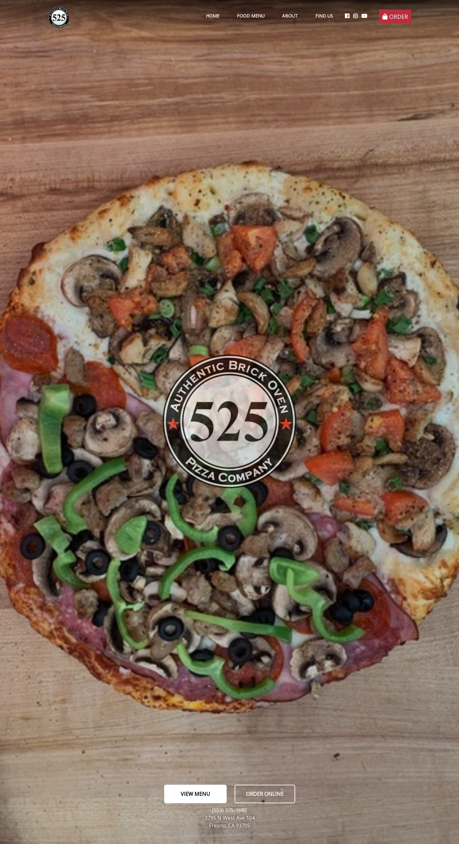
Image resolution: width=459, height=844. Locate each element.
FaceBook (195, 835)
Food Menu (251, 16)
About (290, 16)
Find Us (324, 16)
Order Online (265, 793)
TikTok (265, 835)
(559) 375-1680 (229, 810)
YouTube (245, 835)
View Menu (195, 793)
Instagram (221, 835)
